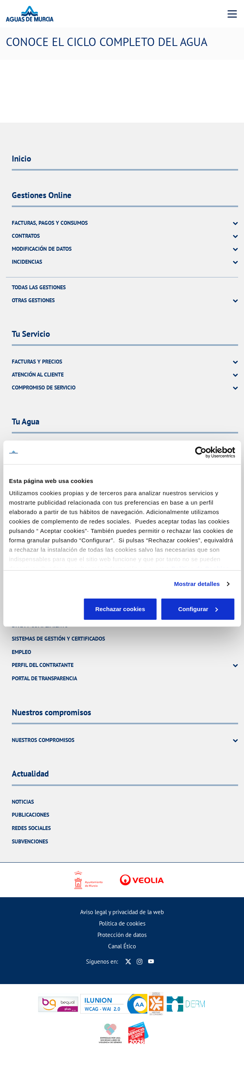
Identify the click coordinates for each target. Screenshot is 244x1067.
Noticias (23, 801)
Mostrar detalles (197, 583)
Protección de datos (122, 934)
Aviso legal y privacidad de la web (122, 912)
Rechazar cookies (46, 609)
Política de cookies (122, 923)
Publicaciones (30, 814)
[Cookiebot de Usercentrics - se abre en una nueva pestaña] (200, 452)
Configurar (122, 609)
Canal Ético (122, 946)
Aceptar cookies (198, 609)
